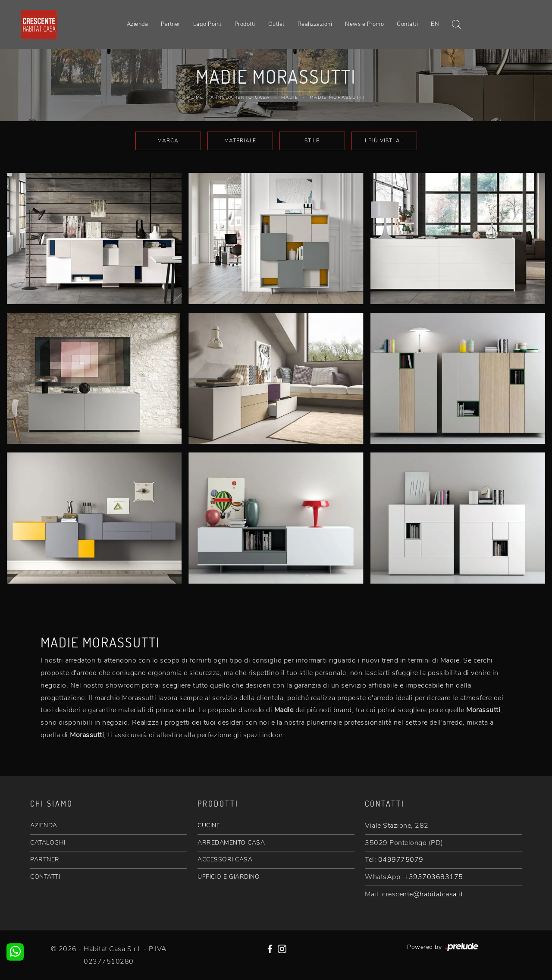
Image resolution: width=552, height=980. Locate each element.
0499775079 (400, 859)
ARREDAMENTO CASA (231, 843)
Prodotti (245, 24)
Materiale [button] (240, 140)
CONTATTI (45, 877)
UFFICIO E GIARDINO (229, 877)
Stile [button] (312, 140)
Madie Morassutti (337, 97)
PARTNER (45, 859)
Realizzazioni (315, 24)
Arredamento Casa (240, 97)
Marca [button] (168, 140)
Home (195, 97)
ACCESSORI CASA (225, 859)
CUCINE (209, 825)
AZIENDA (43, 825)
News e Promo (364, 24)
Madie (289, 97)
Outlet (276, 24)
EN (435, 24)
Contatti (407, 24)
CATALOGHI (48, 843)
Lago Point (207, 24)
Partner (170, 24)
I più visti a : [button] (384, 140)
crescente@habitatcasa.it (422, 894)
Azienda (137, 24)
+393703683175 (433, 877)
